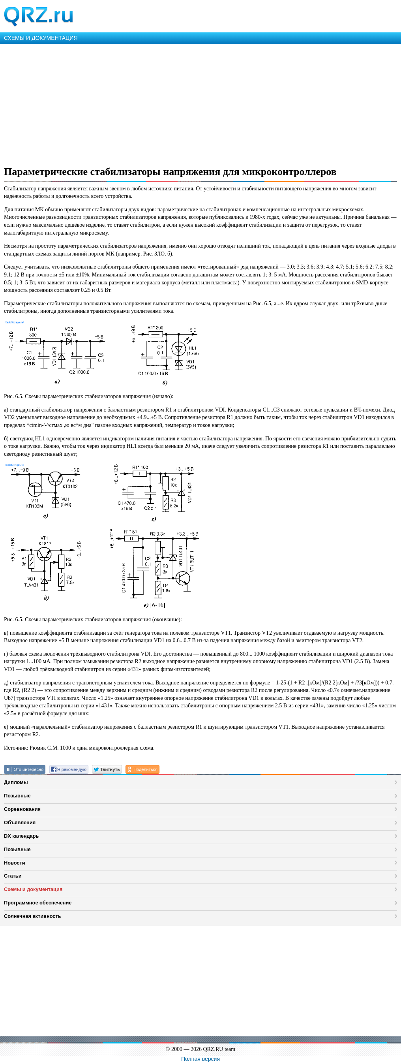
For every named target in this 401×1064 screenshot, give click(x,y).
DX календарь (21, 836)
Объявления (20, 822)
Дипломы (16, 782)
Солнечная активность (32, 916)
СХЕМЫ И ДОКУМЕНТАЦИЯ (41, 38)
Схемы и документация (33, 889)
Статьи (13, 876)
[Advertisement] (200, 103)
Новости (14, 863)
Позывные (17, 796)
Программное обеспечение (37, 903)
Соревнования (22, 809)
